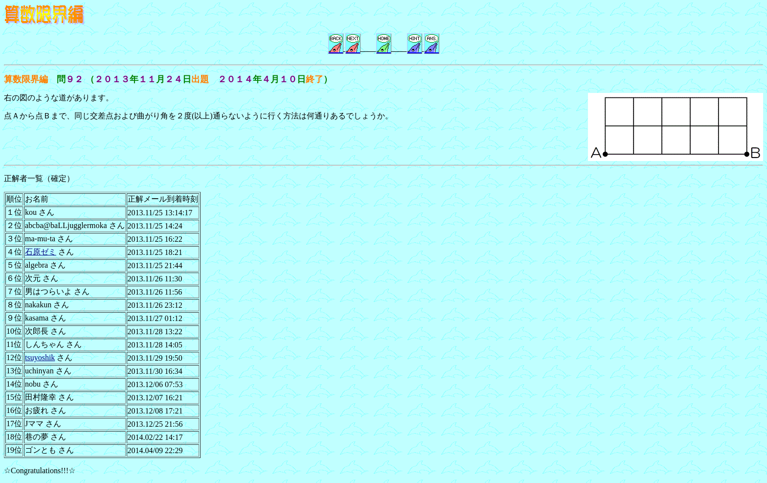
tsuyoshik (40, 357)
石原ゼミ (40, 252)
